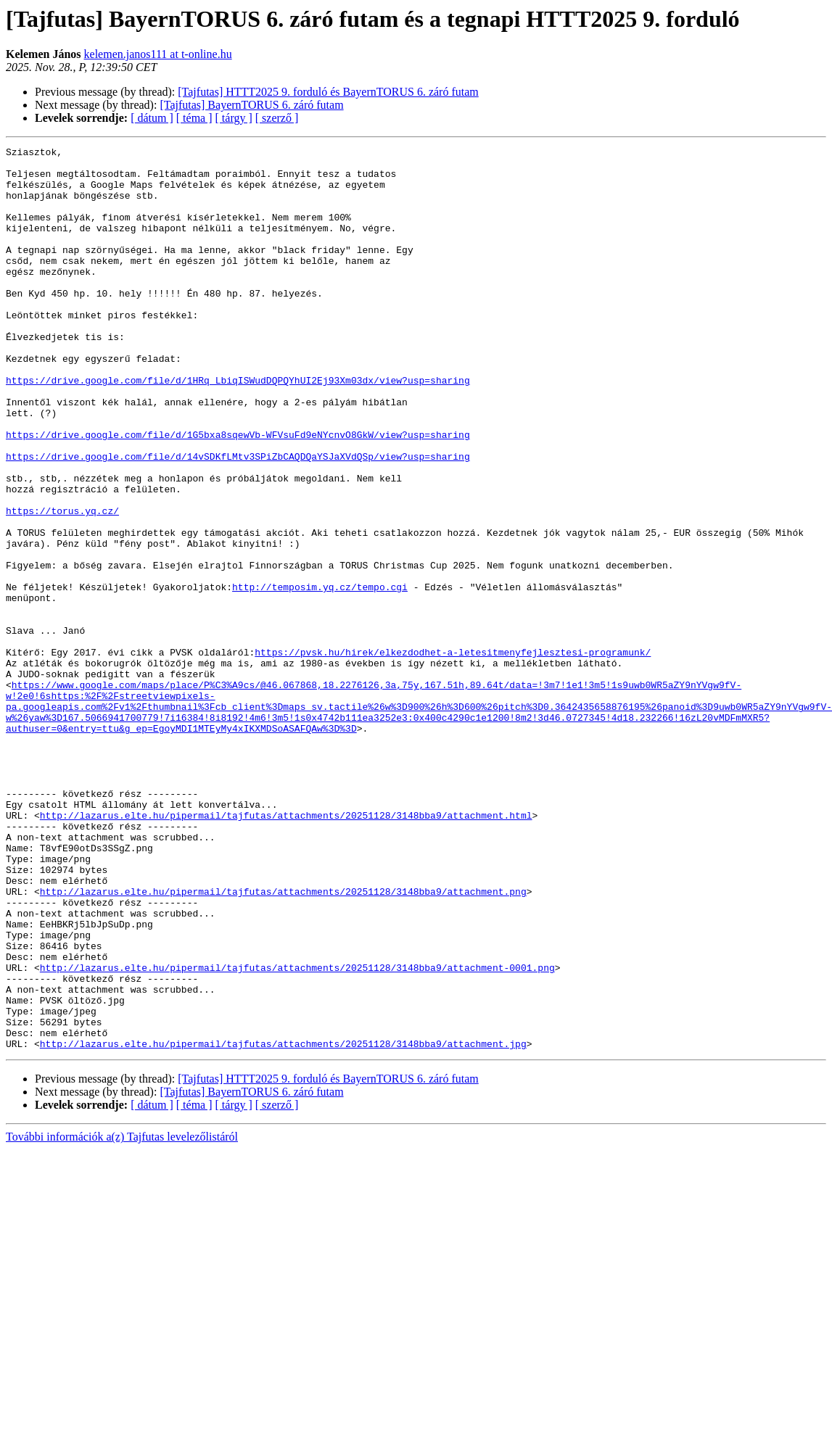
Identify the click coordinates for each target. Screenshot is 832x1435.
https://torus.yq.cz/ (62, 584)
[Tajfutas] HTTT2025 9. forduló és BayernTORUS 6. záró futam (328, 92)
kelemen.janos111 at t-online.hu (158, 54)
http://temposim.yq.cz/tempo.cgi (320, 675)
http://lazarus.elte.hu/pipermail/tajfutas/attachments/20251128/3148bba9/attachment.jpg (283, 1224)
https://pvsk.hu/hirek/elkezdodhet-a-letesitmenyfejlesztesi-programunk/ (453, 754)
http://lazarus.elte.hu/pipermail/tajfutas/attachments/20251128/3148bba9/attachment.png (283, 1041)
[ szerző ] (277, 118)
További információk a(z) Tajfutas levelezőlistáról (122, 1317)
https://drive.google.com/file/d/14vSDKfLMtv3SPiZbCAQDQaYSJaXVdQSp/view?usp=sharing (238, 519)
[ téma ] (194, 118)
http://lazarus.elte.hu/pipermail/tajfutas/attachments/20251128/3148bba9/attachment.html (286, 949)
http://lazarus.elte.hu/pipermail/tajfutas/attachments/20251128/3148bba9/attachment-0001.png (297, 1132)
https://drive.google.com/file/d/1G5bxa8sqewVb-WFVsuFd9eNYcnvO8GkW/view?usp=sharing (238, 493)
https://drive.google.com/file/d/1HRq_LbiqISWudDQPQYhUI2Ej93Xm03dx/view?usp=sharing (238, 427)
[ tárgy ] (233, 118)
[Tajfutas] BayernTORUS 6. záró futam (251, 105)
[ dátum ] (152, 118)
